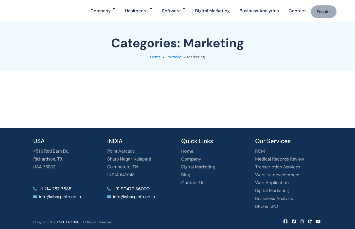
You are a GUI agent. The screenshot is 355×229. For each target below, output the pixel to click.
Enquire (324, 11)
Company (100, 11)
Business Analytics (259, 11)
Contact (297, 11)
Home (155, 57)
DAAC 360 (71, 222)
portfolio (173, 57)
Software (171, 11)
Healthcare (136, 11)
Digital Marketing (212, 11)
